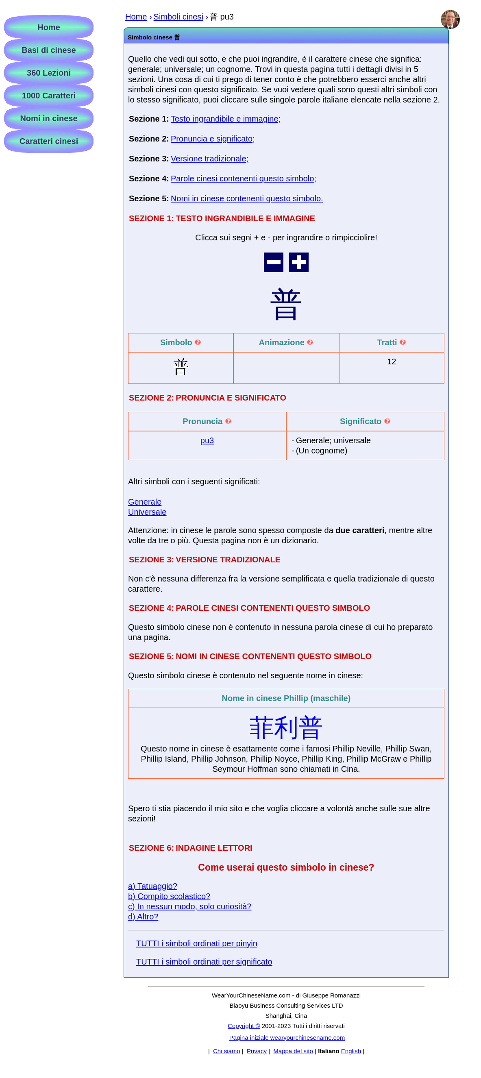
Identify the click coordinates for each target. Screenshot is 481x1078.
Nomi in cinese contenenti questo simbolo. (247, 198)
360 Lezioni (49, 72)
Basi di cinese (49, 50)
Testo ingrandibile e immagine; (226, 118)
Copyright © (244, 1025)
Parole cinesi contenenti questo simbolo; (243, 178)
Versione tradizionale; (209, 158)
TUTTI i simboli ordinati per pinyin (196, 943)
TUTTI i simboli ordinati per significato (204, 961)
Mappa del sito (293, 1051)
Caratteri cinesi (49, 141)
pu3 (207, 440)
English (351, 1051)
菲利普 (286, 727)
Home (48, 27)
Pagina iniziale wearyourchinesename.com (287, 1037)
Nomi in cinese (48, 118)
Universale (147, 511)
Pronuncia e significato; (213, 138)
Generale (144, 501)
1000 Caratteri (49, 95)
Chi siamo (226, 1051)
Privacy (257, 1051)
